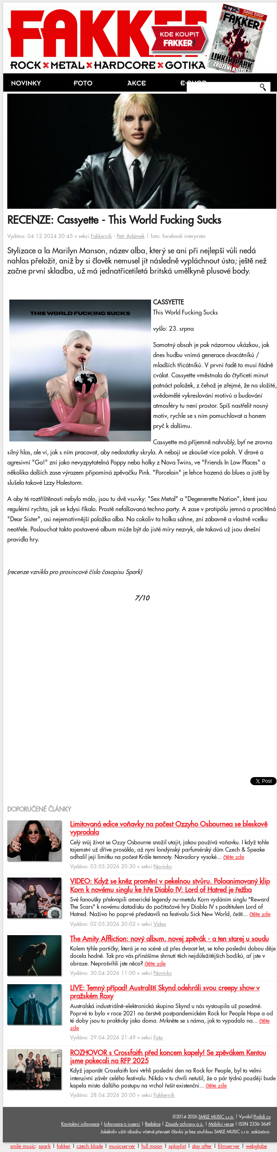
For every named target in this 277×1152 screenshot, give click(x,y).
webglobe (256, 1146)
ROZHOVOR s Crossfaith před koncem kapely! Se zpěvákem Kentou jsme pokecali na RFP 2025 (168, 1057)
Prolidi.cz (262, 1117)
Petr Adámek (131, 236)
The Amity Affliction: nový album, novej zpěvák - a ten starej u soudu (169, 939)
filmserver (229, 1146)
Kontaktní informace (80, 1124)
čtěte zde (233, 857)
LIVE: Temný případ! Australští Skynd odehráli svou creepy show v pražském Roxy (165, 992)
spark (44, 1146)
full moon (151, 1146)
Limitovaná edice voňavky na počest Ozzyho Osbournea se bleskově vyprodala (168, 828)
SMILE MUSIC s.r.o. (216, 1117)
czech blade (90, 1146)
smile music (22, 1146)
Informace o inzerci (122, 1124)
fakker (63, 1146)
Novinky (162, 866)
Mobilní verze (221, 1124)
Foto (158, 1038)
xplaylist (177, 1146)
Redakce (152, 1124)
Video (159, 924)
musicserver (122, 1146)
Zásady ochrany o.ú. (184, 1124)
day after (202, 1146)
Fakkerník (101, 236)
